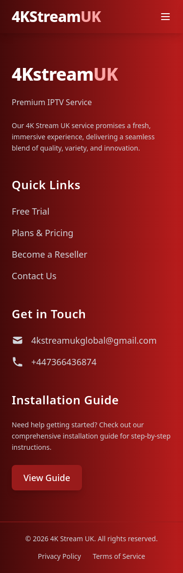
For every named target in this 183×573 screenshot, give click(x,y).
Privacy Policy (59, 556)
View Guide (46, 478)
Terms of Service (119, 556)
